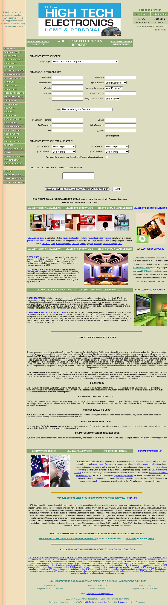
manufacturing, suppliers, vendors (93, 481)
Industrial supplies (110, 244)
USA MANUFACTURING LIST (150, 451)
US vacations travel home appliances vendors (93, 563)
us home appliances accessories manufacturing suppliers (106, 565)
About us (63, 549)
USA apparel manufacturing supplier (68, 571)
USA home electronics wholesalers (69, 565)
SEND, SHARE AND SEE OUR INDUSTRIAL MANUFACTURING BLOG (68, 539)
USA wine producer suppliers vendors (135, 569)
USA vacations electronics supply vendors (102, 569)
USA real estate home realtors (127, 571)
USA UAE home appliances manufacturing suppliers (109, 559)
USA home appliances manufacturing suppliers (67, 569)
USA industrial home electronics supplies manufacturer (133, 563)
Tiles (120, 244)
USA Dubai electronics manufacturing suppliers (69, 559)
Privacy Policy (129, 549)
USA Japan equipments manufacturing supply (104, 561)
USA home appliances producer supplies (99, 571)
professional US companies (38, 241)
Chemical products (63, 244)
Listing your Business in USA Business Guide (86, 549)
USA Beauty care (48, 244)
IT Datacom (122, 602)
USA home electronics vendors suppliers (86, 567)
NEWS (151, 539)
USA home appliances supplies (62, 563)
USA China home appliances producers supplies (127, 557)
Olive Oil (75, 244)
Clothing (83, 244)
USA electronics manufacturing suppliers (108, 573)
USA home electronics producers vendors (139, 561)
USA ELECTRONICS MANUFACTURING (44, 208)
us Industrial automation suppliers (73, 238)
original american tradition (147, 464)
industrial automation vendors (99, 238)
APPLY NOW (132, 498)
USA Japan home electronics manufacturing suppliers (86, 557)
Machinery (98, 244)
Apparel (90, 244)
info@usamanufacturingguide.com (154, 438)
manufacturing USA (99, 464)
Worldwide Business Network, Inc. (93, 602)
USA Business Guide (36, 238)
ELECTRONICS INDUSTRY (38, 270)
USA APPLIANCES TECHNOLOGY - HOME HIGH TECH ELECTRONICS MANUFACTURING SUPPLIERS (79, 290)
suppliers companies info (123, 475)
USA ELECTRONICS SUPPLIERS (79, 208)
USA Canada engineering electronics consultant (66, 561)
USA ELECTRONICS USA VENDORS (150, 290)
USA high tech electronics (152, 271)
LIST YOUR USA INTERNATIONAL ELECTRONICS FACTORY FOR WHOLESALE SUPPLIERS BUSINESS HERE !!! (97, 533)
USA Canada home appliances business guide (46, 557)
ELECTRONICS (33, 257)
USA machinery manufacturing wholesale (146, 565)
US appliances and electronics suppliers (148, 257)
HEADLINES (131, 539)
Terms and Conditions (113, 549)
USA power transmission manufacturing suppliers (122, 567)
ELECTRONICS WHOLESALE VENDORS (115, 208)
